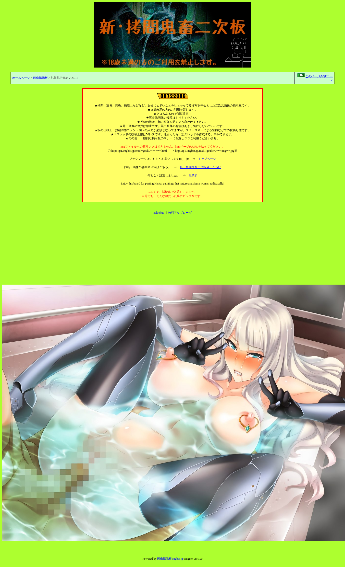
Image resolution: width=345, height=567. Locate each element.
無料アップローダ (180, 212)
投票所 (193, 175)
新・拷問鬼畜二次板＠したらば (200, 167)
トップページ (207, 159)
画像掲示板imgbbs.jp (170, 558)
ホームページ (21, 78)
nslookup (158, 212)
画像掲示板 (40, 78)
